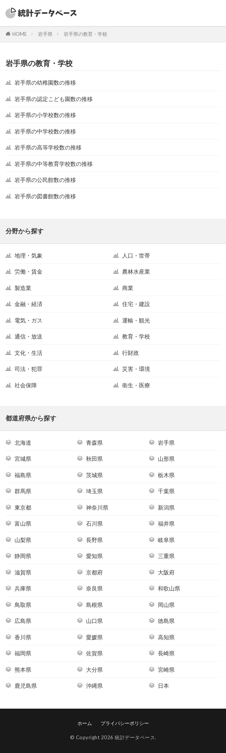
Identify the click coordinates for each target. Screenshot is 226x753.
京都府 (94, 572)
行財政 (130, 352)
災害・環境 (136, 368)
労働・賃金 (28, 271)
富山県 (23, 523)
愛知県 (94, 555)
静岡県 (23, 555)
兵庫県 (23, 588)
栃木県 (166, 475)
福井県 (166, 523)
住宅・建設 (136, 303)
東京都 (23, 507)
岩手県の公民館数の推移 (45, 179)
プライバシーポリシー (125, 723)
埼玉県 (94, 491)
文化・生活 (28, 352)
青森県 (94, 442)
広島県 (23, 620)
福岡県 (23, 653)
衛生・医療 (136, 385)
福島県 (23, 475)
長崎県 (166, 653)
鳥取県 (23, 604)
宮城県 (23, 458)
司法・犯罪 (28, 368)
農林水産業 (136, 271)
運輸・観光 (136, 320)
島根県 (94, 604)
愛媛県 (94, 637)
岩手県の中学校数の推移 (45, 131)
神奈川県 (97, 507)
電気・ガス (28, 320)
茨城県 (94, 475)
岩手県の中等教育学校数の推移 (54, 163)
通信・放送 (28, 336)
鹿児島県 (26, 685)
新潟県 (166, 507)
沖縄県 (94, 685)
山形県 (166, 458)
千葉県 (166, 491)
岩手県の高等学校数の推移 (48, 147)
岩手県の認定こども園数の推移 (54, 98)
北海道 (23, 442)
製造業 (23, 287)
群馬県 (23, 491)
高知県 (166, 637)
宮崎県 (166, 669)
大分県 (94, 669)
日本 (163, 685)
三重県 (166, 555)
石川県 (94, 523)
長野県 (94, 539)
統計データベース (135, 737)
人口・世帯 (136, 255)
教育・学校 (136, 336)
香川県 (23, 637)
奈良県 (94, 588)
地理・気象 (28, 255)
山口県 (94, 620)
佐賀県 (94, 653)
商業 (127, 287)
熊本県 (23, 669)
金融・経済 (28, 303)
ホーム (84, 723)
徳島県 (166, 620)
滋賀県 (23, 572)
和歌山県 (169, 588)
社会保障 (26, 385)
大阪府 (166, 572)
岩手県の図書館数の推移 (45, 196)
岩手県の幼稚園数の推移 (45, 82)
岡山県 (166, 604)
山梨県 (23, 539)
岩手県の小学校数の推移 (45, 114)
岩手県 (45, 34)
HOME (19, 34)
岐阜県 (166, 539)
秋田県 (94, 458)
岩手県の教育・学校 (85, 34)
